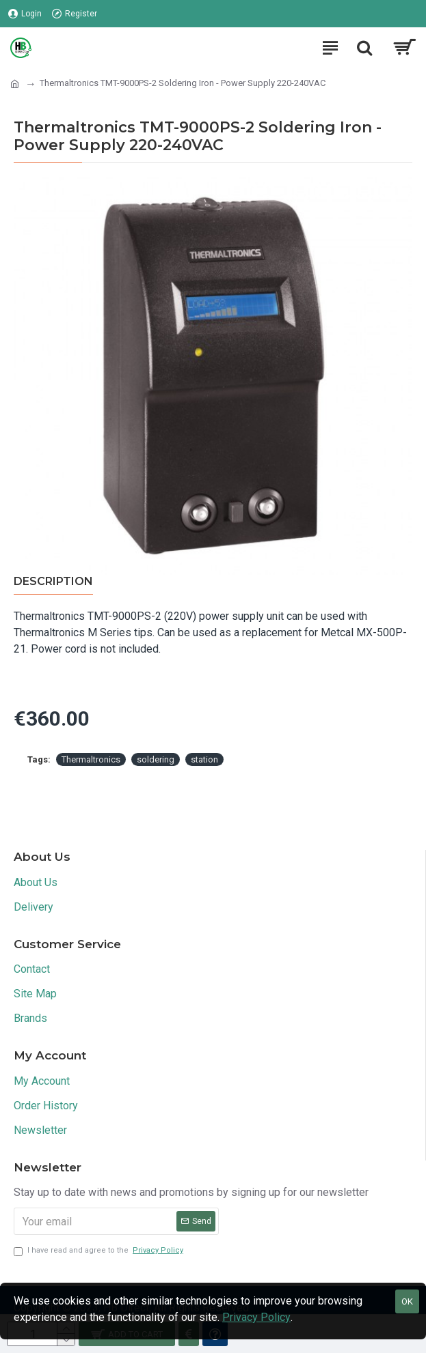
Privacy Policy (256, 1317)
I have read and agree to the (99, 1251)
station (204, 759)
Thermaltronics (91, 759)
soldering (155, 759)
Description (53, 581)
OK (407, 1301)
